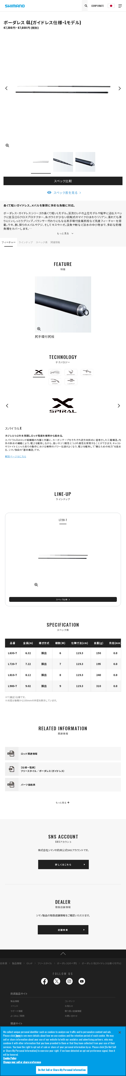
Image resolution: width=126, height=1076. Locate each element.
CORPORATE (97, 5)
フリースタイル (45, 963)
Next (120, 88)
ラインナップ (26, 242)
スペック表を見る (66, 192)
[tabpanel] (63, 559)
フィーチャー (9, 242)
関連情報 (55, 242)
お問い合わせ (71, 1015)
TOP (63, 954)
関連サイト (16, 1023)
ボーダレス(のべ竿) (67, 963)
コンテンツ (70, 1001)
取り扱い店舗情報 (73, 1010)
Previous (6, 88)
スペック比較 (63, 181)
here (18, 1036)
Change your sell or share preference (22, 1062)
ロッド (29, 963)
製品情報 (16, 963)
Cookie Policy (9, 1059)
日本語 (3, 963)
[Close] (119, 1032)
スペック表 (42, 242)
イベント (14, 1005)
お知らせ (69, 1005)
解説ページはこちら (15, 456)
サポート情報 (17, 1010)
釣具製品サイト (19, 993)
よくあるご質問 (17, 1015)
